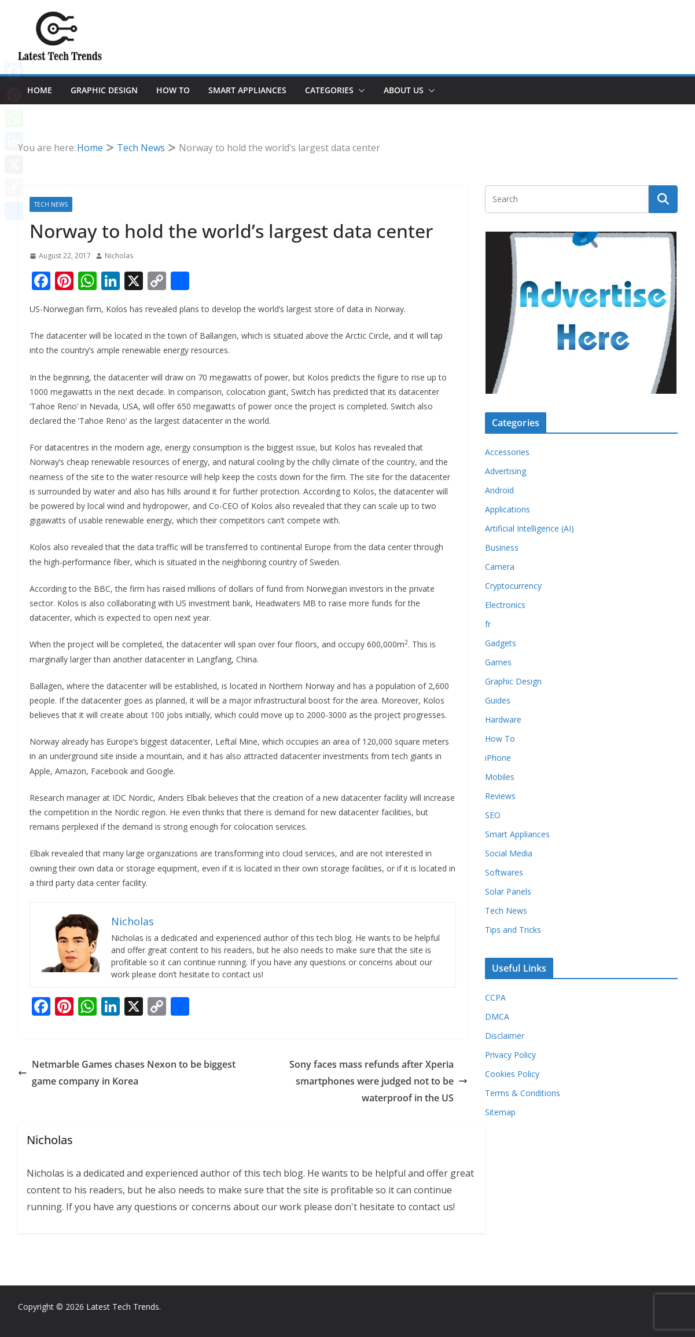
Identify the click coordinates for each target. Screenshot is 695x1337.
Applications (507, 509)
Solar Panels (508, 891)
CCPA (495, 997)
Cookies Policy (512, 1073)
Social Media (508, 853)
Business (502, 547)
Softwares (504, 872)
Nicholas (119, 256)
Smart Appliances (247, 90)
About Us (404, 90)
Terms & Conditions (522, 1092)
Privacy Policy (510, 1054)
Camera (499, 566)
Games (498, 662)
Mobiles (499, 776)
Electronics (505, 604)
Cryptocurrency (513, 585)
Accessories (507, 451)
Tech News (51, 204)
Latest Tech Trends (122, 1306)
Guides (497, 700)
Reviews (500, 795)
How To (173, 90)
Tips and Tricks (513, 929)
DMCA (497, 1016)
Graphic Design (104, 90)
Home (39, 90)
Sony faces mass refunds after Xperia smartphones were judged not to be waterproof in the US (378, 1081)
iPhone (498, 757)
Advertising (505, 471)
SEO (493, 814)
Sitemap (500, 1112)
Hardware (503, 719)
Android (499, 490)
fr (488, 623)
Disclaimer (504, 1035)
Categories (329, 90)
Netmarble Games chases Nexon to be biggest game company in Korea (127, 1072)
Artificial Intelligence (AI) (529, 528)
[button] (359, 90)
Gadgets (500, 643)
